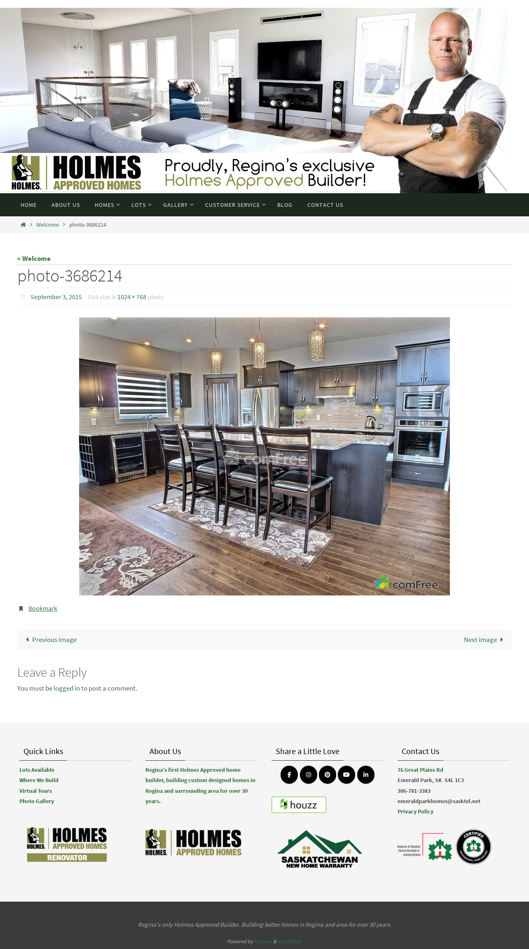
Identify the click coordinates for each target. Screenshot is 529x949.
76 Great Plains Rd (420, 769)
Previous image (49, 639)
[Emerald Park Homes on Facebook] (289, 775)
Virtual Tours (35, 790)
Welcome (47, 224)
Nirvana (263, 941)
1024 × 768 (131, 297)
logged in (67, 688)
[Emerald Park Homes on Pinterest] (327, 775)
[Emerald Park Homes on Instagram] (308, 775)
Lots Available (36, 769)
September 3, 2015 (56, 297)
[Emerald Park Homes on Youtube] (346, 775)
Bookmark (42, 608)
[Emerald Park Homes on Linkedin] (366, 775)
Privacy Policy (415, 811)
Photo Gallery (36, 801)
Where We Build (39, 780)
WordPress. (290, 941)
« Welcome (34, 258)
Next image (485, 639)
